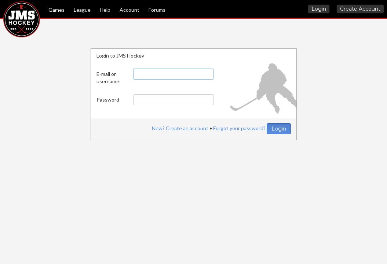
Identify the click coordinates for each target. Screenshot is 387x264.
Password (107, 99)
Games (56, 10)
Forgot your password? (239, 128)
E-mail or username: (108, 77)
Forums (157, 10)
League (82, 10)
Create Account (360, 9)
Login (318, 9)
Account (129, 10)
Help (105, 10)
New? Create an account (180, 128)
